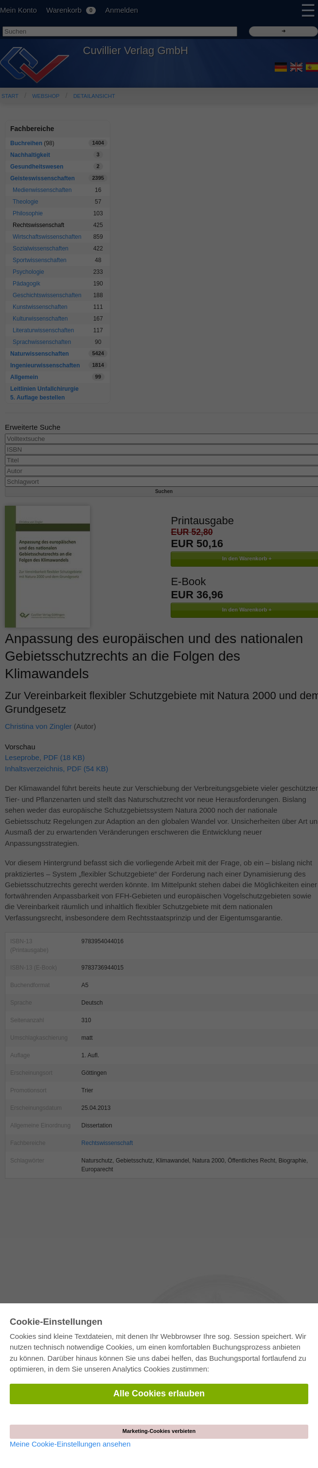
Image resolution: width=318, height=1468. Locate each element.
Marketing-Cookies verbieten (159, 1431)
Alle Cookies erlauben (159, 1393)
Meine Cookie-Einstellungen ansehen (70, 1444)
